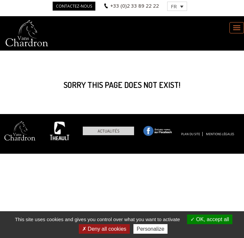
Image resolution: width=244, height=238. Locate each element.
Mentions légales (220, 134)
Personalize (151, 229)
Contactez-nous (74, 6)
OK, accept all (209, 219)
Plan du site (190, 134)
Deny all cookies (104, 229)
